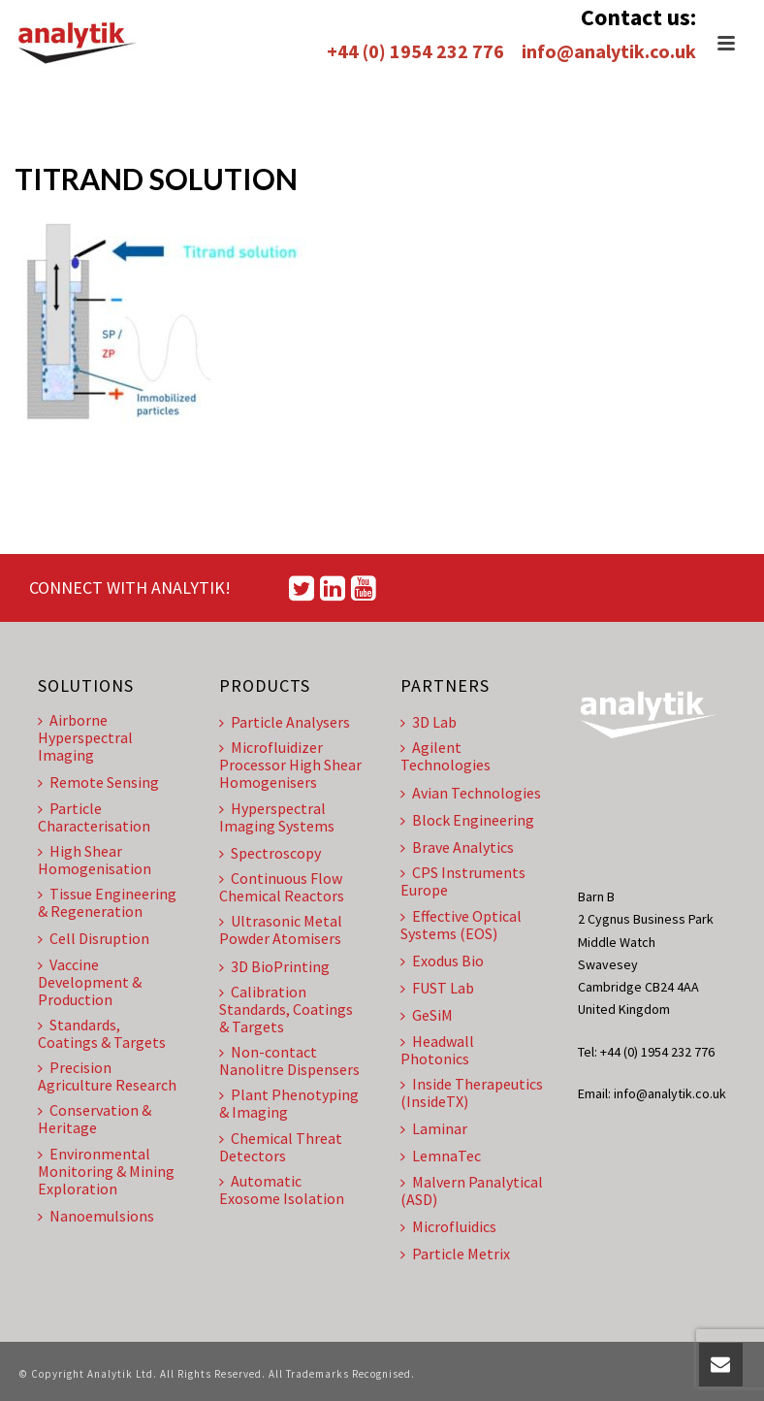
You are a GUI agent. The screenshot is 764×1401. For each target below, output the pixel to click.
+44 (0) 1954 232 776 (415, 51)
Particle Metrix (455, 1253)
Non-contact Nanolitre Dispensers (289, 1060)
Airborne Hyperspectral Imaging (85, 737)
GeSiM (426, 1015)
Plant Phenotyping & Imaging (289, 1103)
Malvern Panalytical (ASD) (471, 1190)
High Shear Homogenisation (94, 859)
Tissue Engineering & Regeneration (107, 902)
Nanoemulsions (96, 1215)
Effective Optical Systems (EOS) (461, 924)
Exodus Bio (442, 960)
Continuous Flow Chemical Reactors (281, 886)
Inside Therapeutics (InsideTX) (471, 1092)
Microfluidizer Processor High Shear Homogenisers (290, 764)
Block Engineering (467, 820)
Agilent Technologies (445, 755)
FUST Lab (437, 987)
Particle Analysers (284, 722)
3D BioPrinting (274, 966)
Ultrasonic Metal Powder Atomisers (280, 929)
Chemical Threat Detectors (280, 1146)
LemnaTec (440, 1155)
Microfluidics (448, 1226)
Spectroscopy (270, 853)
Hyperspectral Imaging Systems (276, 816)
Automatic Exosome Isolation (281, 1189)
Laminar (433, 1128)
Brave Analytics (457, 847)
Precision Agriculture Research (107, 1076)
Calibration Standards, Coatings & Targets (286, 1009)
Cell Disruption (93, 938)
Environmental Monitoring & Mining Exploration (106, 1171)
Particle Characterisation (94, 816)
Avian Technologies (470, 792)
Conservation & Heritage (94, 1118)
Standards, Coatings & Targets (102, 1033)
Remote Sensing (98, 782)
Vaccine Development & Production (90, 982)
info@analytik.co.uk (609, 51)
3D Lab (428, 722)
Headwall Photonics (437, 1049)
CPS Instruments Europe (462, 880)
